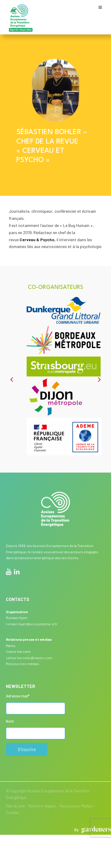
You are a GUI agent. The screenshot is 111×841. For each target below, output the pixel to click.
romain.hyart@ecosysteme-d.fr (32, 624)
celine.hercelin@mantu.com (29, 658)
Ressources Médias (76, 806)
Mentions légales (42, 806)
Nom (10, 721)
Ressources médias (22, 664)
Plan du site (15, 806)
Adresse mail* (18, 696)
